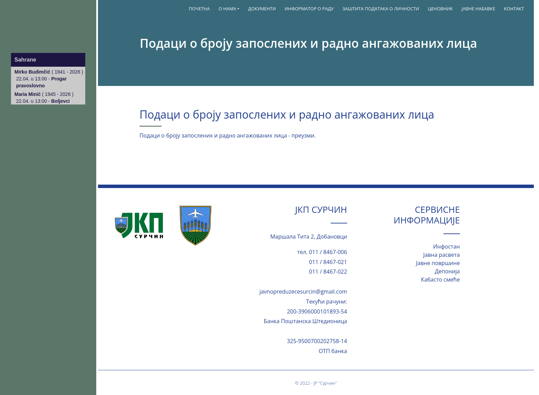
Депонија (447, 271)
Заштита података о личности (380, 9)
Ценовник (440, 9)
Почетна (199, 9)
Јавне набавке (478, 9)
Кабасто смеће (440, 279)
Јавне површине (438, 263)
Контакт (514, 9)
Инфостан (446, 246)
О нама (227, 9)
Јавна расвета (441, 255)
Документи (262, 9)
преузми (303, 135)
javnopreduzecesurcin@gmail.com (303, 291)
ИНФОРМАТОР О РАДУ (309, 9)
